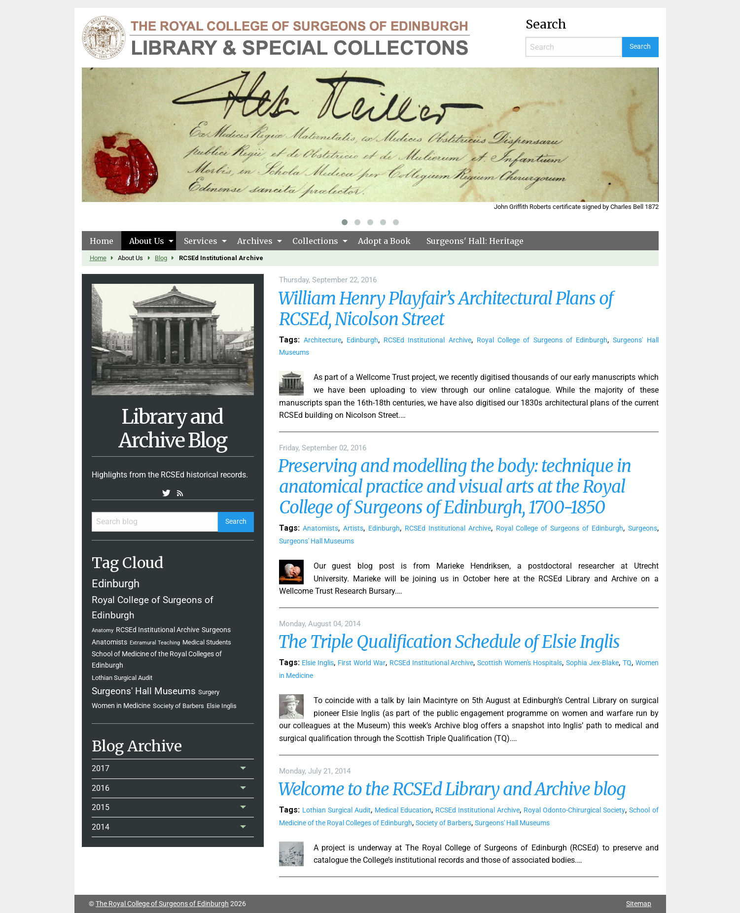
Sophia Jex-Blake (592, 663)
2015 (100, 807)
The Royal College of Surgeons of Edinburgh (162, 904)
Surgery (208, 692)
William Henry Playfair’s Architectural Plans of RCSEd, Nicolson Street (445, 309)
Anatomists (109, 642)
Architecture (322, 340)
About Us (146, 241)
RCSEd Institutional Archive (157, 630)
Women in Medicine (121, 706)
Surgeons (216, 630)
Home (101, 241)
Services (200, 241)
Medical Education (403, 810)
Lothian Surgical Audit (122, 677)
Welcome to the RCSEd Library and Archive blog (452, 789)
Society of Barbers (178, 706)
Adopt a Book (384, 241)
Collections (315, 241)
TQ (627, 663)
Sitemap (638, 904)
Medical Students (206, 642)
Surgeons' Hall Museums (144, 691)
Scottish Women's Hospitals (519, 663)
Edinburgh (116, 583)
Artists (353, 528)
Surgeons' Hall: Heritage (475, 241)
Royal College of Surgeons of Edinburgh (542, 340)
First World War (362, 663)
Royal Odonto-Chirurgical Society (574, 810)
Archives (255, 241)
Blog (161, 258)
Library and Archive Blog (172, 429)
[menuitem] (101, 240)
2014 (100, 827)
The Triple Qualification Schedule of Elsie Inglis (449, 642)
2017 (100, 768)
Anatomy (102, 630)
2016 (100, 788)
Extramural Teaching (155, 643)
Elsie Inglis (222, 706)
